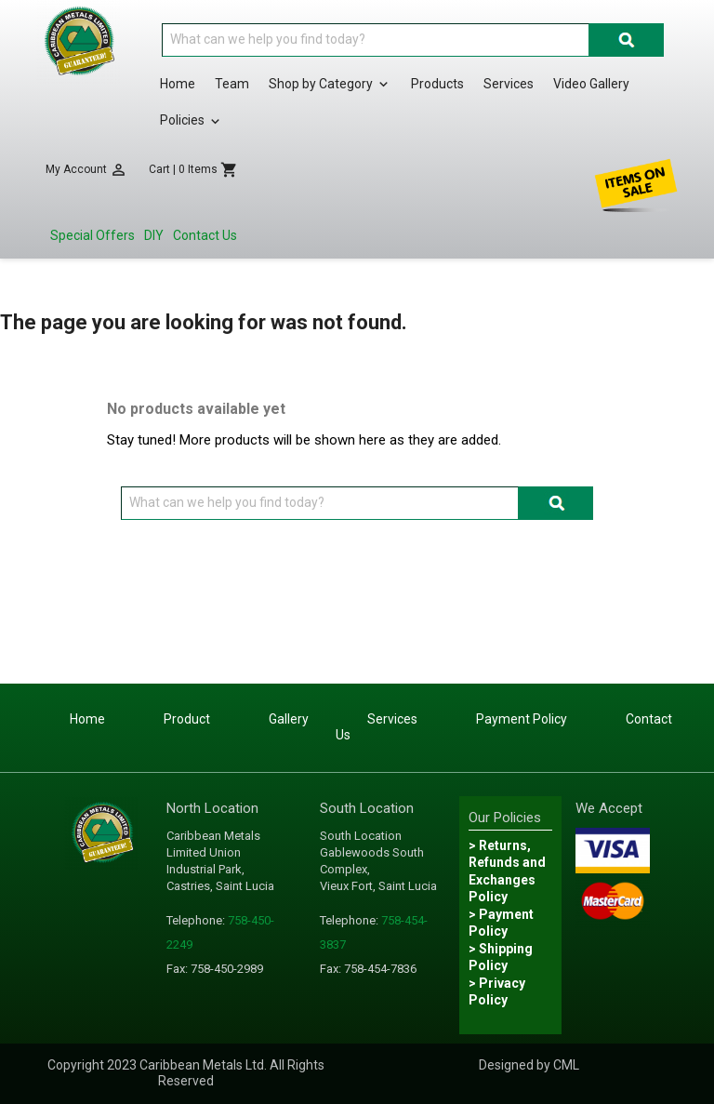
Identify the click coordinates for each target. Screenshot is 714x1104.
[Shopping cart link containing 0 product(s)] (193, 170)
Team (232, 83)
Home (177, 83)
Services (508, 83)
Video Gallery (591, 83)
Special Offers (92, 235)
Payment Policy (521, 719)
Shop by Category (330, 84)
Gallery (289, 719)
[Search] (375, 40)
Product (187, 719)
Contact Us (205, 235)
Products (437, 83)
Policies (191, 121)
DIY (154, 235)
